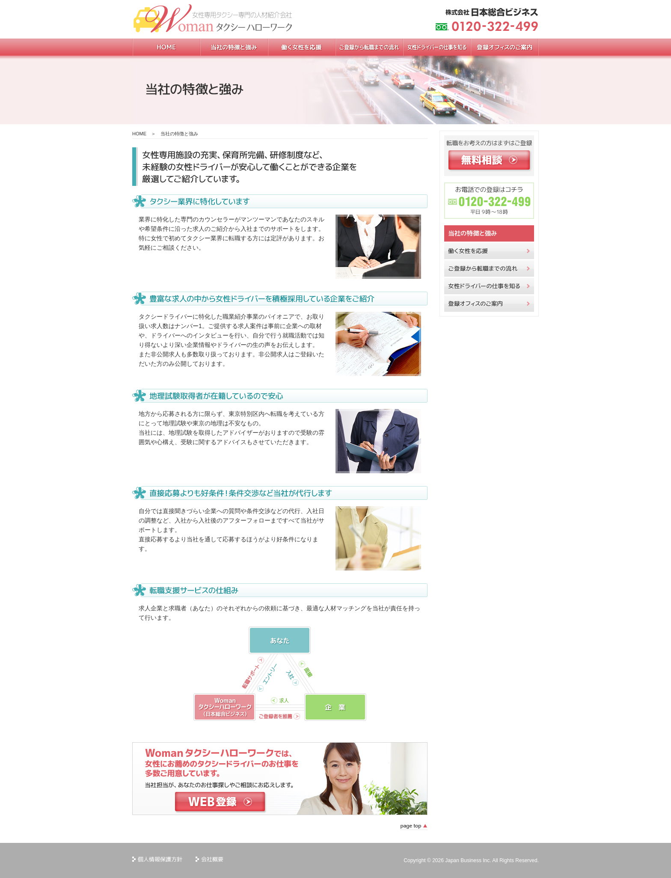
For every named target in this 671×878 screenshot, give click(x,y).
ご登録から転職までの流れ (489, 268)
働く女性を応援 (489, 251)
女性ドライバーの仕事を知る (489, 286)
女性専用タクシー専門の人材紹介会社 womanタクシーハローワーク (215, 19)
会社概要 (210, 859)
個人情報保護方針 (157, 859)
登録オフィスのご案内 (489, 304)
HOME (139, 133)
